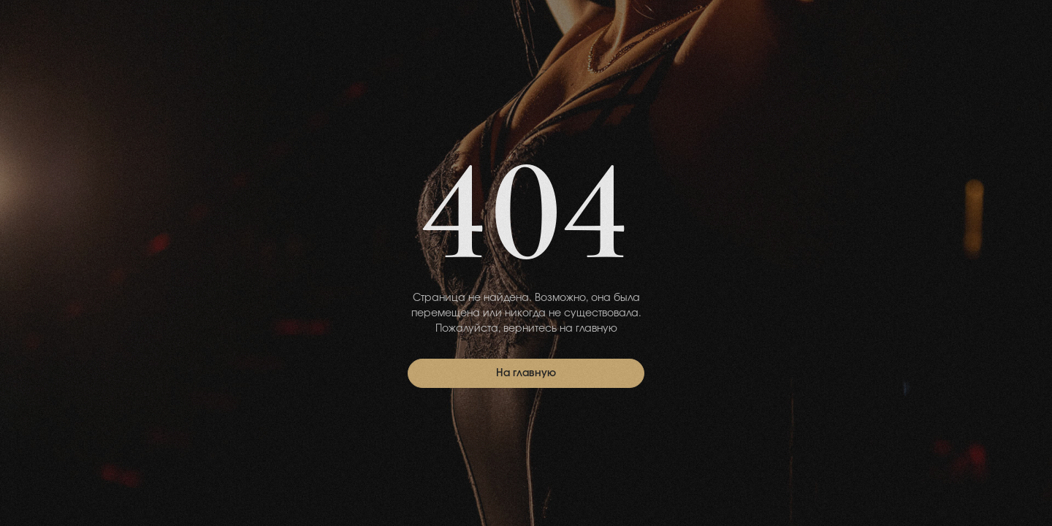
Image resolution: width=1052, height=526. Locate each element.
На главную (526, 373)
